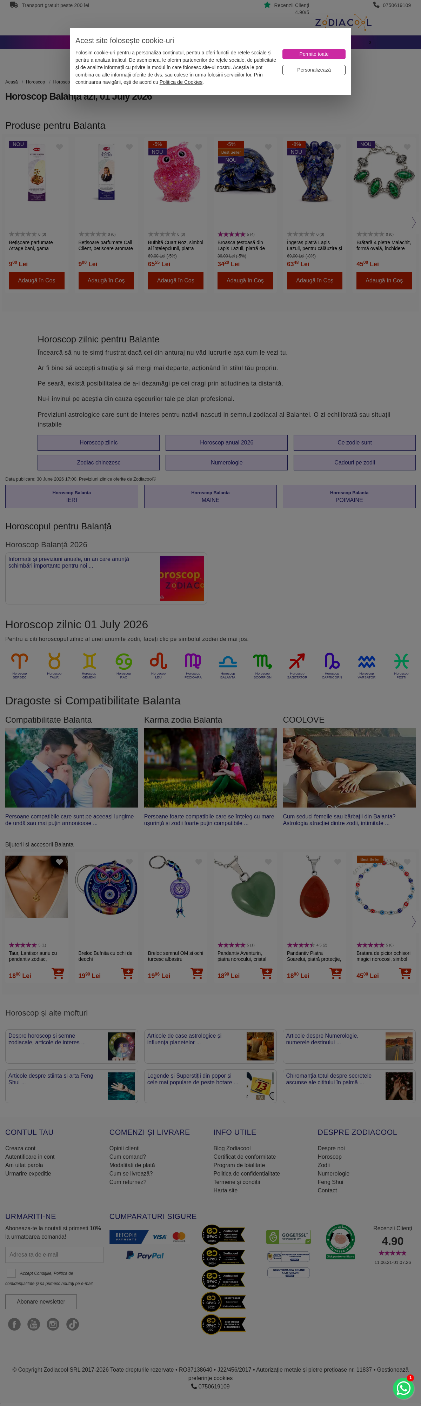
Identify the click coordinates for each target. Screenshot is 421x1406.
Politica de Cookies (181, 82)
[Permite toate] (314, 54)
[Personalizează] (314, 70)
